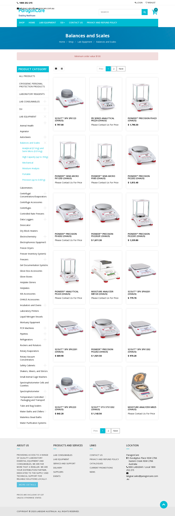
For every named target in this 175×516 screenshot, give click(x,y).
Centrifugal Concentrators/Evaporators (33, 195)
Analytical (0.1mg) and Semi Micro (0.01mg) (33, 150)
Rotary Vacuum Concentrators (27, 358)
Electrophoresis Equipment (33, 242)
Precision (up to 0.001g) (33, 179)
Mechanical (27, 162)
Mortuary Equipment (30, 322)
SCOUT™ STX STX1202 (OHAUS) (102, 408)
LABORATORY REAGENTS (32, 94)
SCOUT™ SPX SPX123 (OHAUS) (65, 119)
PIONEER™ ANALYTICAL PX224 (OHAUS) (66, 292)
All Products (27, 76)
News (92, 472)
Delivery (57, 467)
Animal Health (27, 125)
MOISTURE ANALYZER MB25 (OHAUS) (142, 408)
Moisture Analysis (30, 168)
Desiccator (25, 225)
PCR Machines (27, 328)
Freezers (24, 259)
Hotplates (24, 288)
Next (121, 68)
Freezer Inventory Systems (33, 253)
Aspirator (24, 131)
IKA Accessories (27, 293)
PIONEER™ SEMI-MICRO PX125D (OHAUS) (67, 177)
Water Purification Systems (33, 422)
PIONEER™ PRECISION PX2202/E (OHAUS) (102, 235)
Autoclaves (25, 137)
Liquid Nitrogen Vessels (31, 316)
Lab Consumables (29, 101)
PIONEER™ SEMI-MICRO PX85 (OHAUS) (103, 177)
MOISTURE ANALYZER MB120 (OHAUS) (102, 292)
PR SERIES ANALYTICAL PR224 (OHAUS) (102, 119)
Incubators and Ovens (30, 305)
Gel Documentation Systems (34, 265)
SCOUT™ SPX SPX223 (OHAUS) (65, 408)
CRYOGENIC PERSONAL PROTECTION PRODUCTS (32, 85)
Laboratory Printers (29, 310)
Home (62, 41)
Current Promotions (101, 467)
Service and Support (64, 463)
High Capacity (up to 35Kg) (35, 156)
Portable (26, 174)
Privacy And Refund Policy (104, 459)
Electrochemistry (28, 236)
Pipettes (24, 333)
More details (27, 484)
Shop (71, 41)
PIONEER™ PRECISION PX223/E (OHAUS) (139, 235)
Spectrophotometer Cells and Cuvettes (34, 384)
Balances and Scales (106, 41)
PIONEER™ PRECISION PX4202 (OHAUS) (66, 235)
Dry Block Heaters (29, 230)
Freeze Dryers (27, 248)
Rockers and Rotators (30, 345)
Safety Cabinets (27, 365)
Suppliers (58, 472)
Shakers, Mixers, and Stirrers (34, 371)
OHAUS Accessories (29, 299)
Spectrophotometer (29, 391)
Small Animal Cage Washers (33, 376)
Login (139, 2)
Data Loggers (26, 219)
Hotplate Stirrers (28, 282)
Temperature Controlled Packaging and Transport (32, 398)
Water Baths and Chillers (32, 411)
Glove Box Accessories (31, 270)
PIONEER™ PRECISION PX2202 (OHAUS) (139, 177)
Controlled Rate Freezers (32, 213)
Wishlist (150, 2)
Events (56, 476)
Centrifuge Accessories (31, 202)
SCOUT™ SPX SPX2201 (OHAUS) (66, 350)
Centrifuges (25, 208)
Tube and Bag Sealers (30, 405)
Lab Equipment (85, 41)
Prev (101, 68)
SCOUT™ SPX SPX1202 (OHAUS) (139, 350)
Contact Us (96, 455)
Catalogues (96, 463)
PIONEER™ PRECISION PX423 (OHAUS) (142, 119)
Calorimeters (26, 187)
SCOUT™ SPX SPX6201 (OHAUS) (139, 292)
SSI (20, 109)
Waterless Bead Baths (31, 417)
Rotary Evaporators (29, 351)
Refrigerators (26, 339)
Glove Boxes (26, 276)
